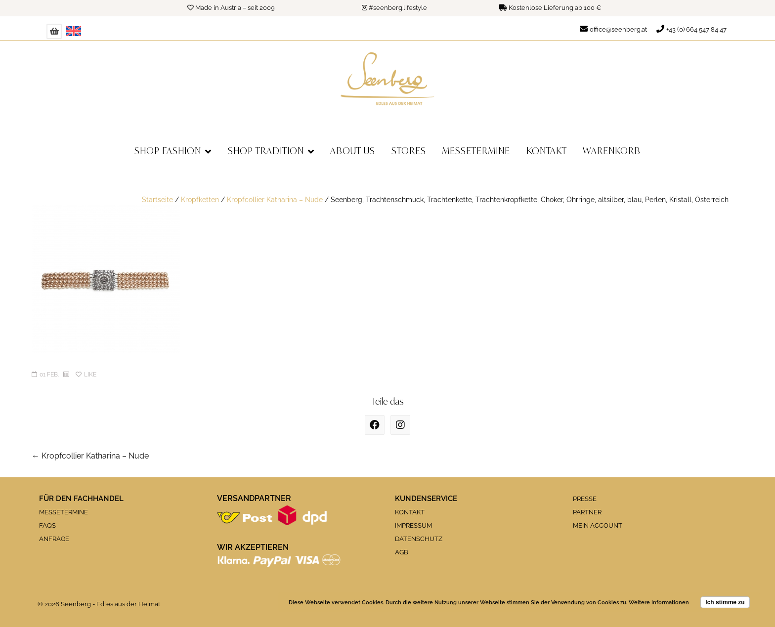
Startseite (157, 199)
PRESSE (585, 498)
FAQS (47, 525)
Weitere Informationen (659, 602)
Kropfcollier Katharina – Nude (275, 199)
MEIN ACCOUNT (597, 525)
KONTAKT (410, 512)
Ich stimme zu (724, 602)
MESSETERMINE (63, 512)
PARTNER (587, 512)
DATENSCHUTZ (418, 539)
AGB (401, 552)
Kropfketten (200, 199)
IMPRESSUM (413, 525)
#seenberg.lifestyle (398, 7)
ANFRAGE (54, 539)
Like (86, 374)
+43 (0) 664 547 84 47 (696, 29)
